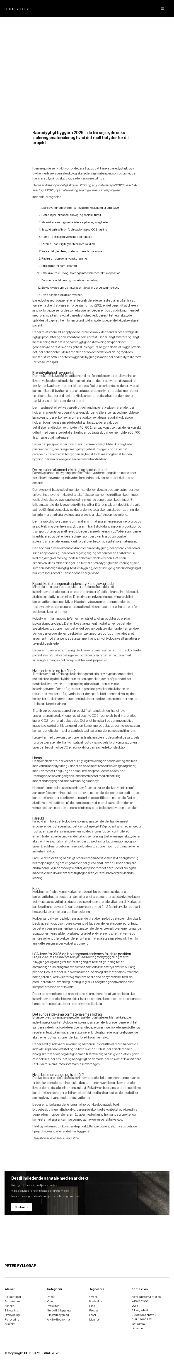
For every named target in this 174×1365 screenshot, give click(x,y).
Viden (50, 1301)
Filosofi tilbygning (58, 1315)
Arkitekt (10, 1324)
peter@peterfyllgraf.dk (146, 1296)
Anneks (9, 1305)
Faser (92, 1315)
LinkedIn (137, 1328)
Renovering (12, 1319)
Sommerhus (12, 1301)
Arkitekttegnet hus (58, 1319)
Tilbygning (11, 1310)
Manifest (94, 1319)
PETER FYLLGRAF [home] (17, 9)
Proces (93, 1310)
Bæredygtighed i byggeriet (51, 300)
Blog (92, 1305)
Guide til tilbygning (59, 1310)
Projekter (53, 1305)
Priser (51, 1296)
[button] (162, 8)
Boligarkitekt (13, 1296)
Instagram (138, 1324)
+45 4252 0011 (141, 1301)
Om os (93, 1296)
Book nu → (22, 1207)
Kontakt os (95, 1301)
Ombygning (12, 1315)
